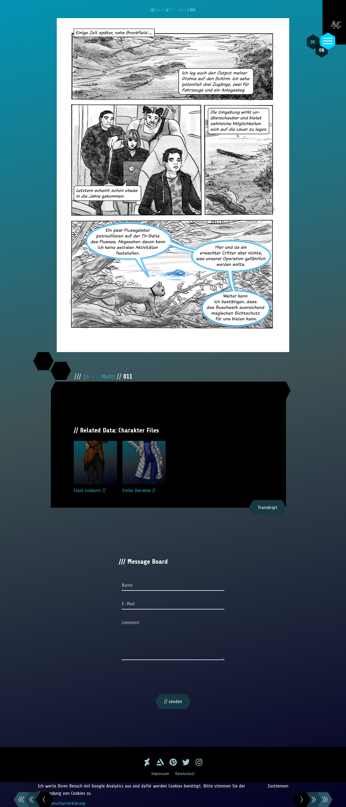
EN (317, 54)
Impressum (159, 773)
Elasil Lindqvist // (95, 467)
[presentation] (173, 678)
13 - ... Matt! (179, 10)
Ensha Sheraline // (144, 467)
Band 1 (159, 10)
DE (311, 42)
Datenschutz (185, 773)
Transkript (267, 507)
